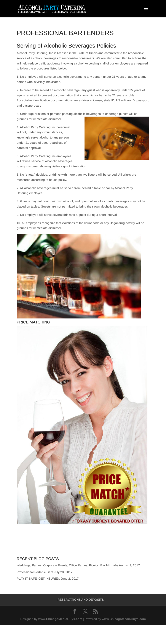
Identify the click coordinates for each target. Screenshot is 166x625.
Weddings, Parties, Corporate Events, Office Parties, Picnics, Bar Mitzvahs (67, 565)
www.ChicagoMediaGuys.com (60, 619)
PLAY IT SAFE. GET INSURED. (38, 578)
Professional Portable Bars (35, 572)
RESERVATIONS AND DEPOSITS (80, 599)
